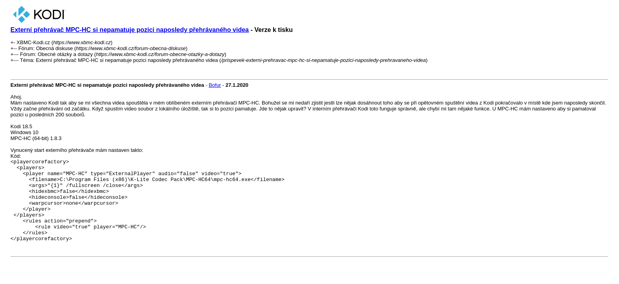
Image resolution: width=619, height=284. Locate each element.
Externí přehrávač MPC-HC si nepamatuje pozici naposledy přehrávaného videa (130, 29)
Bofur (215, 85)
